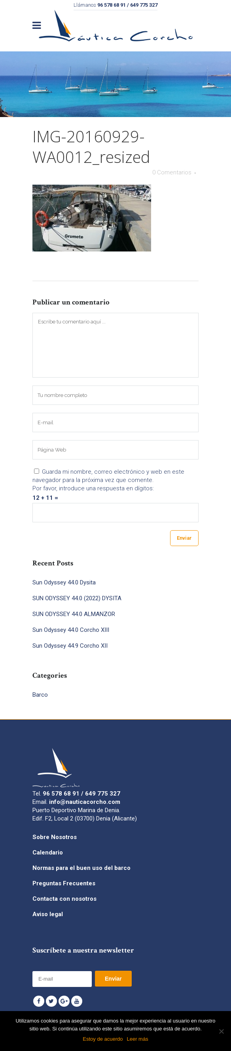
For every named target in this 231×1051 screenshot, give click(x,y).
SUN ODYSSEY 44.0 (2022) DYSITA (76, 598)
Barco (40, 694)
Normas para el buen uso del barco (81, 867)
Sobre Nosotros (54, 837)
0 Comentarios (171, 172)
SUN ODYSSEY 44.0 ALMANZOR (73, 614)
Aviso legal (47, 914)
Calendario (47, 852)
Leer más (137, 1039)
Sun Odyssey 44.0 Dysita (64, 582)
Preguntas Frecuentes (63, 883)
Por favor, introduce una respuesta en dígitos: (93, 488)
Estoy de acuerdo (103, 1039)
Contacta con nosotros (64, 898)
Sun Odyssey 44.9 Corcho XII (70, 645)
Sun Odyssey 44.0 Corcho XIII (70, 629)
